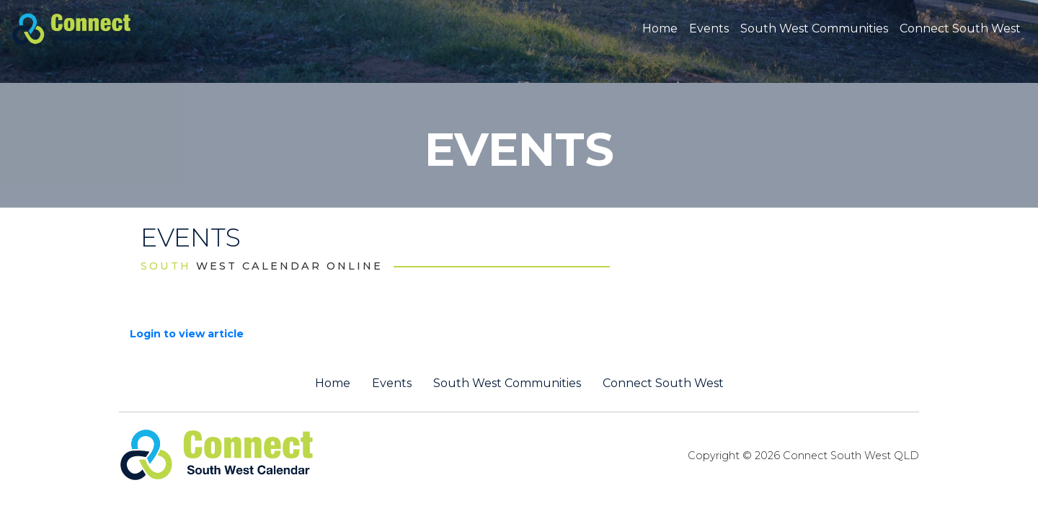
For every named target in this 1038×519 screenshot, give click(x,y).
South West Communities (814, 28)
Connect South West (960, 28)
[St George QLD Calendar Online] (95, 27)
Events (709, 28)
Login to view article (187, 333)
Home (660, 28)
